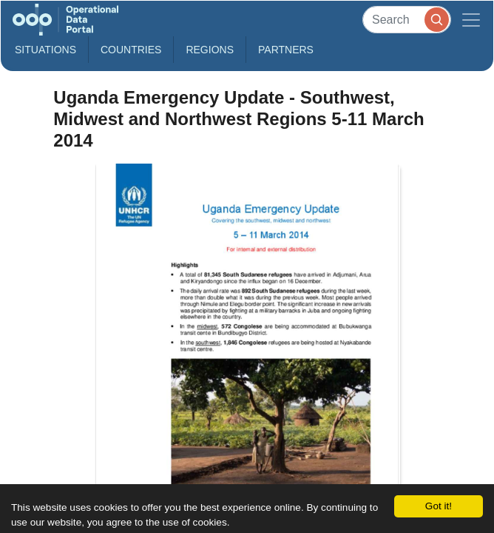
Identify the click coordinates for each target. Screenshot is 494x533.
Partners (286, 50)
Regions (210, 50)
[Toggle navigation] (471, 19)
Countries (131, 50)
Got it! (438, 506)
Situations (45, 50)
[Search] (406, 19)
